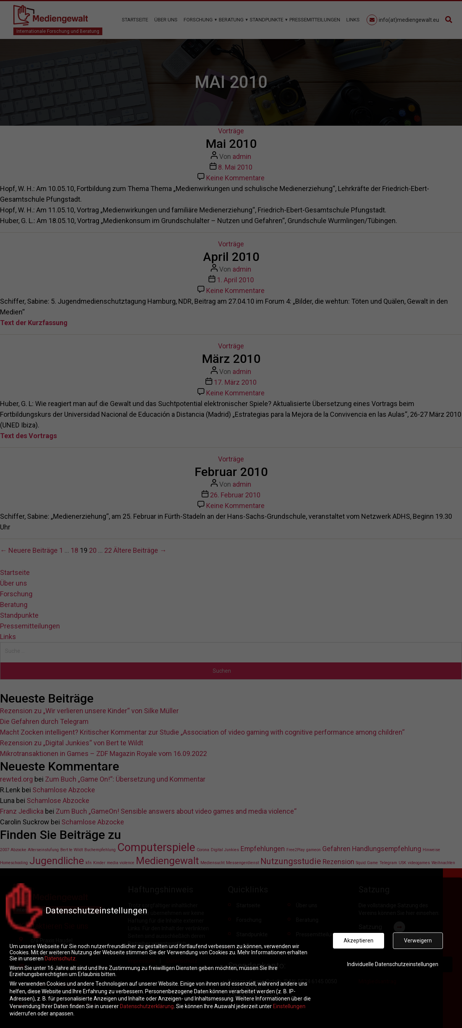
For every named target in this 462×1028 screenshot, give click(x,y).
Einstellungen (289, 1002)
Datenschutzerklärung (147, 1002)
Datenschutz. (61, 954)
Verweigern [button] (418, 936)
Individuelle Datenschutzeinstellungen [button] (392, 960)
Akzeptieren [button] (358, 936)
